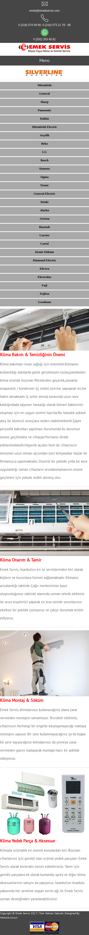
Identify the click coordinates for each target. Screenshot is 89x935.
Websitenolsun (9, 917)
